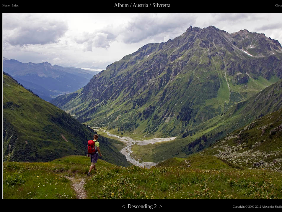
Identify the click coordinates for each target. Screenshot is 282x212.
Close (278, 5)
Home (5, 5)
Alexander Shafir (272, 206)
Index (15, 5)
